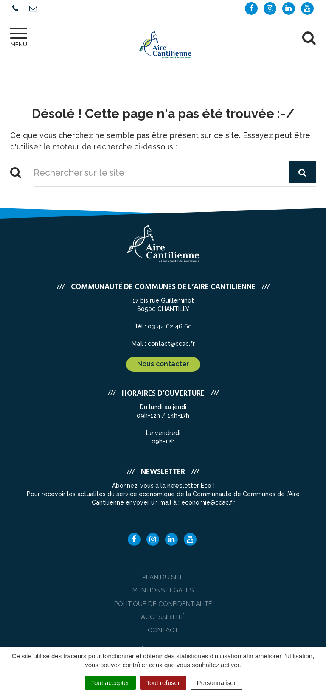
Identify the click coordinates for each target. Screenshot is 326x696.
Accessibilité (163, 617)
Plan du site (163, 577)
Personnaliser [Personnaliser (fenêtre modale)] (216, 682)
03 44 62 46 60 (170, 326)
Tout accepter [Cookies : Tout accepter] (110, 682)
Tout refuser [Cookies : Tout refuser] (163, 682)
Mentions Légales (163, 590)
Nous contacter (163, 364)
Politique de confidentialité (163, 604)
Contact (163, 630)
